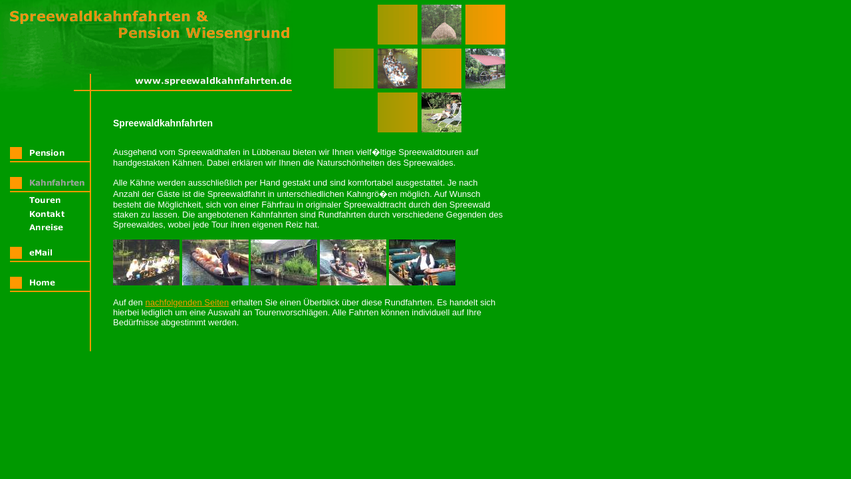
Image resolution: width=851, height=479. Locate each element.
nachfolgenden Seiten (187, 302)
